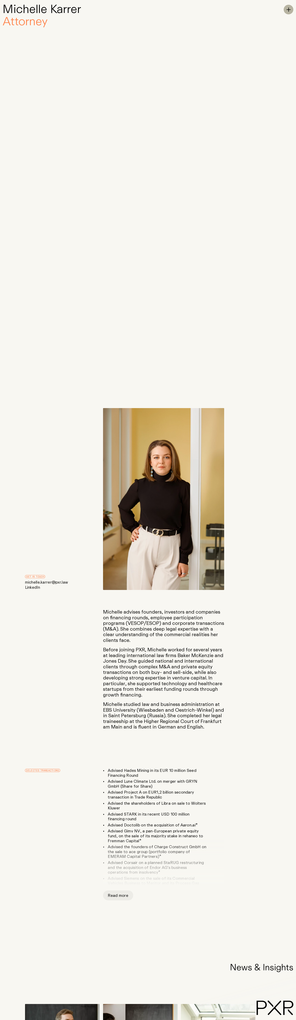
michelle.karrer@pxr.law (46, 582)
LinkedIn (32, 587)
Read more (118, 895)
